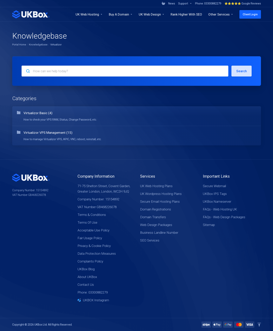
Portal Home (19, 44)
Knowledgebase (38, 44)
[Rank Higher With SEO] (186, 14)
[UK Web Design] (151, 14)
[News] (172, 3)
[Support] (185, 3)
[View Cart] (163, 3)
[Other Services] (220, 14)
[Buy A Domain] (121, 14)
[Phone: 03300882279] (208, 3)
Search (241, 71)
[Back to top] (259, 324)
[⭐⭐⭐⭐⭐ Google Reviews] (242, 3)
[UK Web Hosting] (89, 14)
